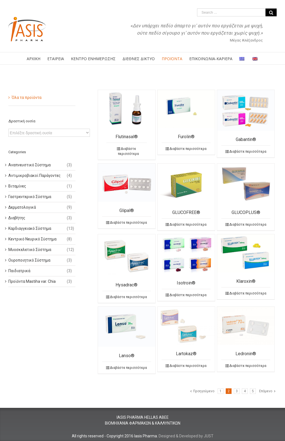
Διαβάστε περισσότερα (128, 151)
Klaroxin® (245, 281)
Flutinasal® (127, 136)
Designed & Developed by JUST (186, 436)
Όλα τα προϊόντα (26, 97)
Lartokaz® (186, 353)
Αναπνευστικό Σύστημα (29, 165)
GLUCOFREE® (186, 212)
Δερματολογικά (22, 207)
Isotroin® (186, 283)
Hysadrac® (126, 284)
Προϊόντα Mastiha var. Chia (32, 281)
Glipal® (126, 210)
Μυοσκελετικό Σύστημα (29, 249)
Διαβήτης (16, 218)
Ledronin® (245, 353)
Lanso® (126, 355)
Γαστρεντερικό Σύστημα (29, 196)
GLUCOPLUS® (246, 212)
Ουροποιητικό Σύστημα (29, 260)
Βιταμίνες (17, 186)
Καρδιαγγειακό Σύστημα (29, 228)
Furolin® (186, 136)
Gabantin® (246, 139)
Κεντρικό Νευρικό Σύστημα (32, 239)
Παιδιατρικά (19, 271)
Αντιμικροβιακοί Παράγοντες (34, 175)
